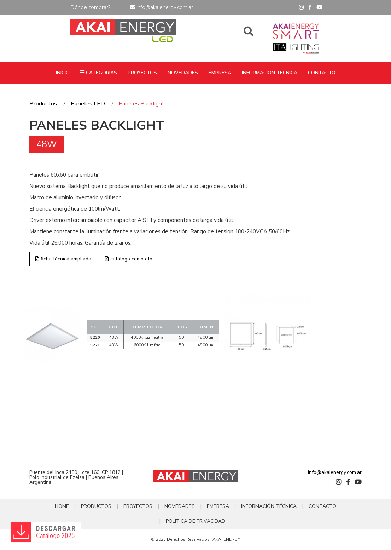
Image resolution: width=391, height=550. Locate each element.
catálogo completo (128, 259)
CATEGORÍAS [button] (98, 72)
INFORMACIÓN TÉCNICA (269, 72)
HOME (62, 506)
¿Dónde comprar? (89, 7)
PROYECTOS (142, 72)
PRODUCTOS (96, 506)
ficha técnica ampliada (63, 259)
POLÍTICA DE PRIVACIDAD (195, 521)
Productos (43, 103)
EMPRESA (220, 72)
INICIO (63, 72)
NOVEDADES (183, 72)
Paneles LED (88, 103)
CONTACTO (321, 72)
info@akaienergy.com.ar (161, 7)
